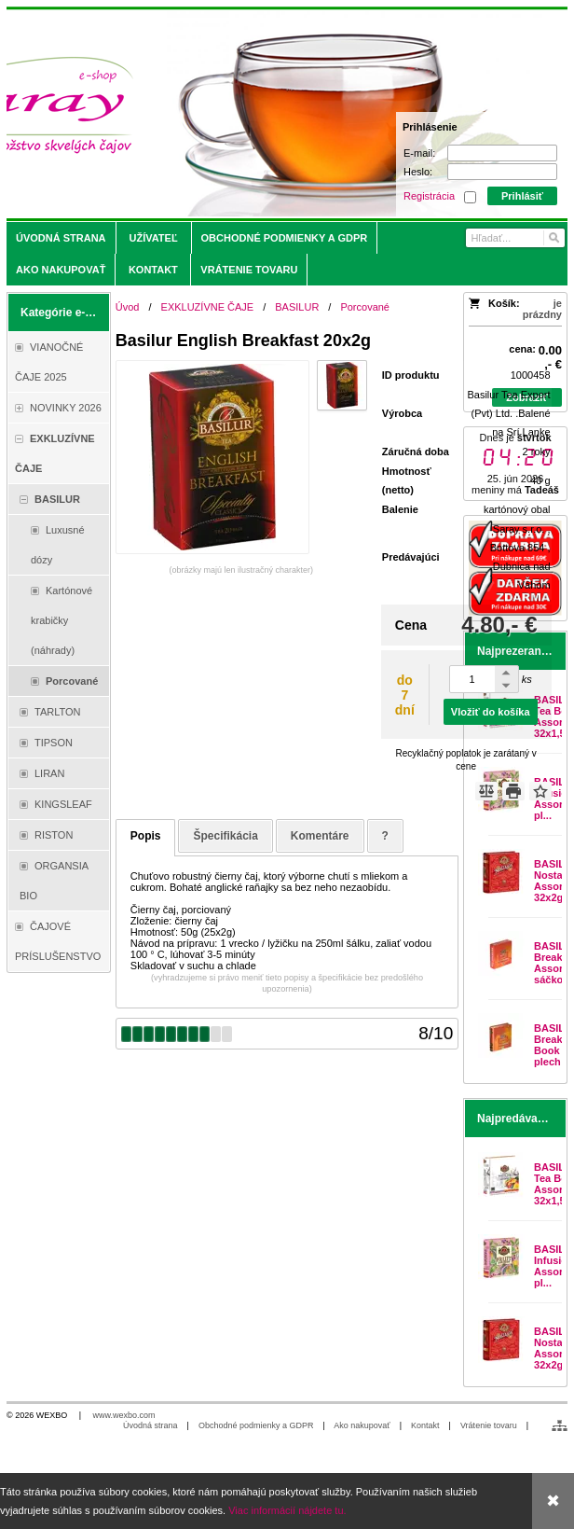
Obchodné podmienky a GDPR (256, 1425)
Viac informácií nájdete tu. (287, 1510)
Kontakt (425, 1425)
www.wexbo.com (124, 1415)
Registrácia (429, 196)
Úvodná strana (150, 1425)
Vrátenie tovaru (488, 1425)
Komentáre (320, 835)
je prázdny (542, 309)
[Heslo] (502, 171)
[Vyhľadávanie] (515, 238)
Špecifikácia (225, 835)
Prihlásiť (522, 196)
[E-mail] (502, 153)
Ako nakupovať (362, 1425)
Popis (145, 835)
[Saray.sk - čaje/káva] (218, 113)
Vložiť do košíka (490, 711)
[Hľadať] (553, 237)
